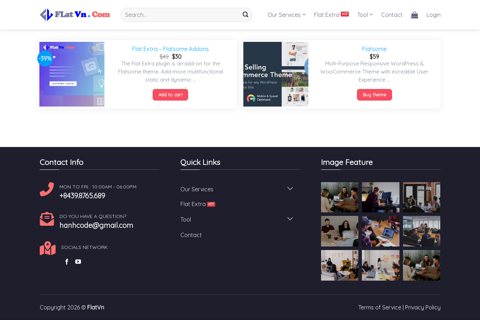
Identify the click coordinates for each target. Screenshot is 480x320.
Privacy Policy (423, 307)
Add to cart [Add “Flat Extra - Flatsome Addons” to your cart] (171, 94)
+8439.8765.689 (82, 195)
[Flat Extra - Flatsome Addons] (71, 74)
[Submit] (245, 15)
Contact (392, 14)
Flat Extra (326, 14)
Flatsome (374, 48)
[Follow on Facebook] (67, 262)
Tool (364, 14)
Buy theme (374, 94)
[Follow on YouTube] (78, 262)
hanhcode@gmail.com (96, 225)
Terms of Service (379, 307)
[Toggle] (290, 189)
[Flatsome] (275, 74)
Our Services (286, 14)
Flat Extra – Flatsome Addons (170, 48)
